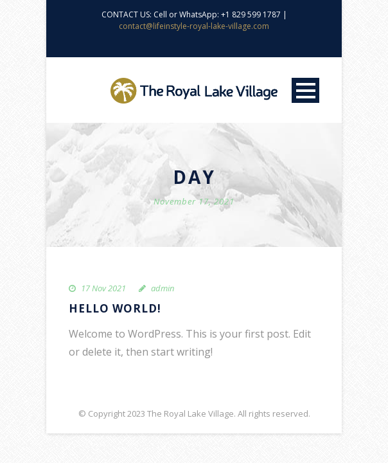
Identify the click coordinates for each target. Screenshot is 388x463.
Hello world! (115, 308)
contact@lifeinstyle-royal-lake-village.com (194, 26)
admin (162, 288)
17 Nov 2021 (103, 288)
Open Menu (305, 90)
